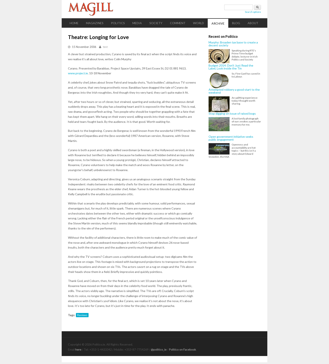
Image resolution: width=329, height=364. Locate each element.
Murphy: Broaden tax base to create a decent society (233, 44)
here (78, 349)
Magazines (94, 23)
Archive (218, 23)
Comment (177, 23)
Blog (236, 23)
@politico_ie (159, 349)
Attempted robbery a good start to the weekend (234, 91)
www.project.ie (78, 73)
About (253, 23)
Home (74, 23)
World (198, 23)
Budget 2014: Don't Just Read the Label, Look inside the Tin (231, 67)
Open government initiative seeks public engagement (231, 138)
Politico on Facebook (182, 349)
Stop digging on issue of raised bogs (232, 113)
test (105, 46)
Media (137, 23)
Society (155, 23)
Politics (118, 23)
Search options (253, 11)
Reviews (82, 315)
